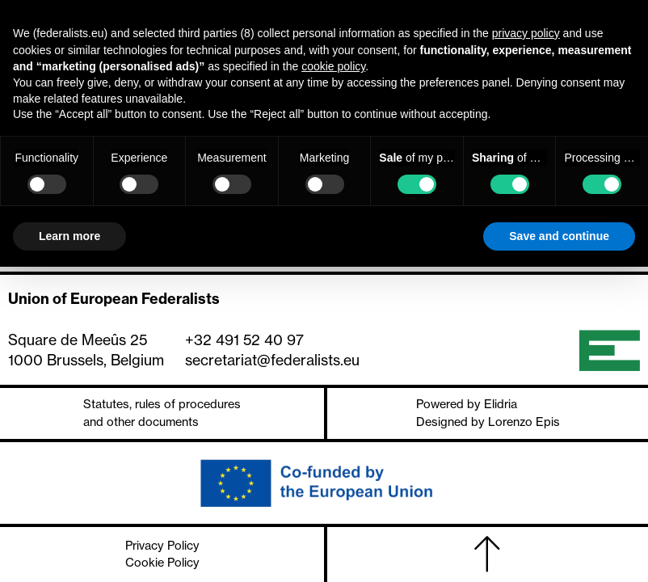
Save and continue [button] (559, 236)
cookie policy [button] (333, 66)
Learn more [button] (69, 236)
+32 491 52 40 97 (244, 339)
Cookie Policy (162, 562)
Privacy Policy (162, 545)
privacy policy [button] (526, 33)
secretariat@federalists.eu (272, 360)
